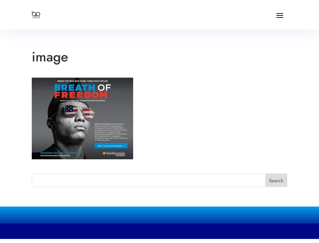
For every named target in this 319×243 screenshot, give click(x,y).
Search (276, 180)
